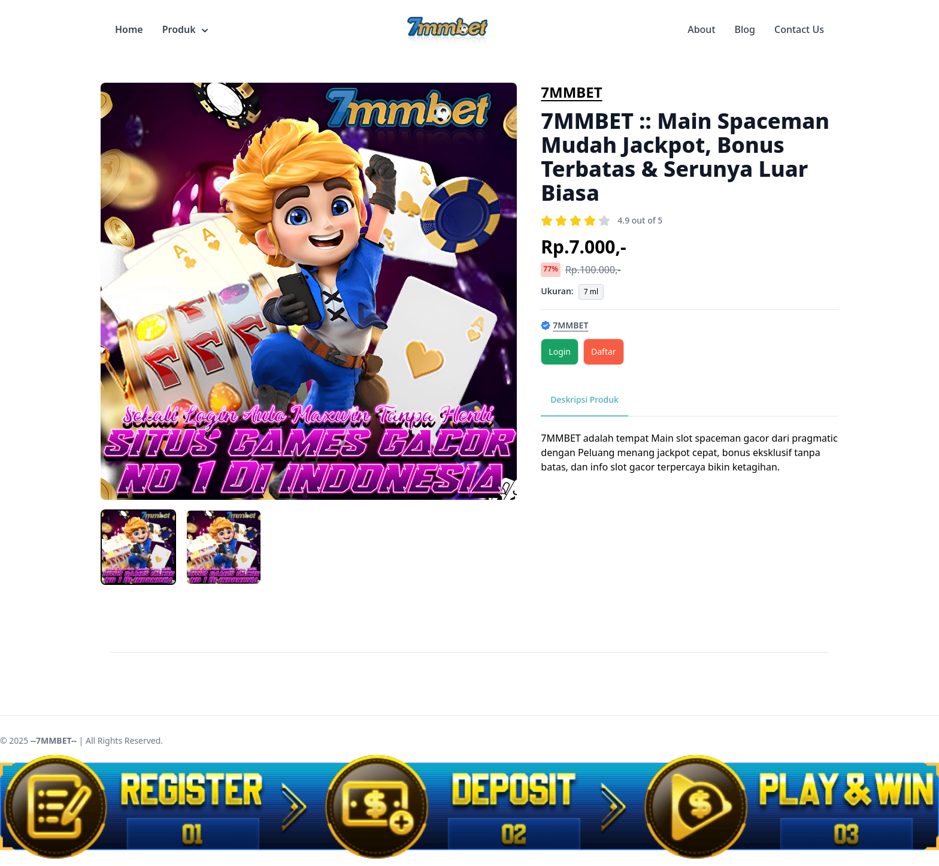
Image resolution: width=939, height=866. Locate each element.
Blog (745, 29)
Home (129, 29)
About (701, 29)
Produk (185, 29)
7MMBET (571, 92)
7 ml (591, 291)
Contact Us (799, 29)
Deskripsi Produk (584, 399)
